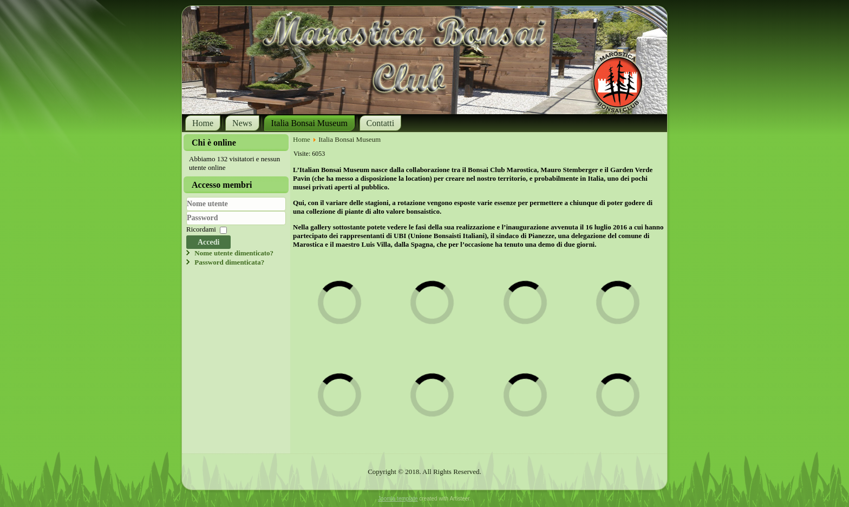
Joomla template (397, 499)
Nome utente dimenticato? (233, 253)
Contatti (381, 123)
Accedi (208, 242)
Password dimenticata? (229, 262)
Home (202, 123)
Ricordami (201, 230)
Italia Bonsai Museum (309, 123)
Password (186, 225)
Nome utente (186, 211)
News (242, 123)
